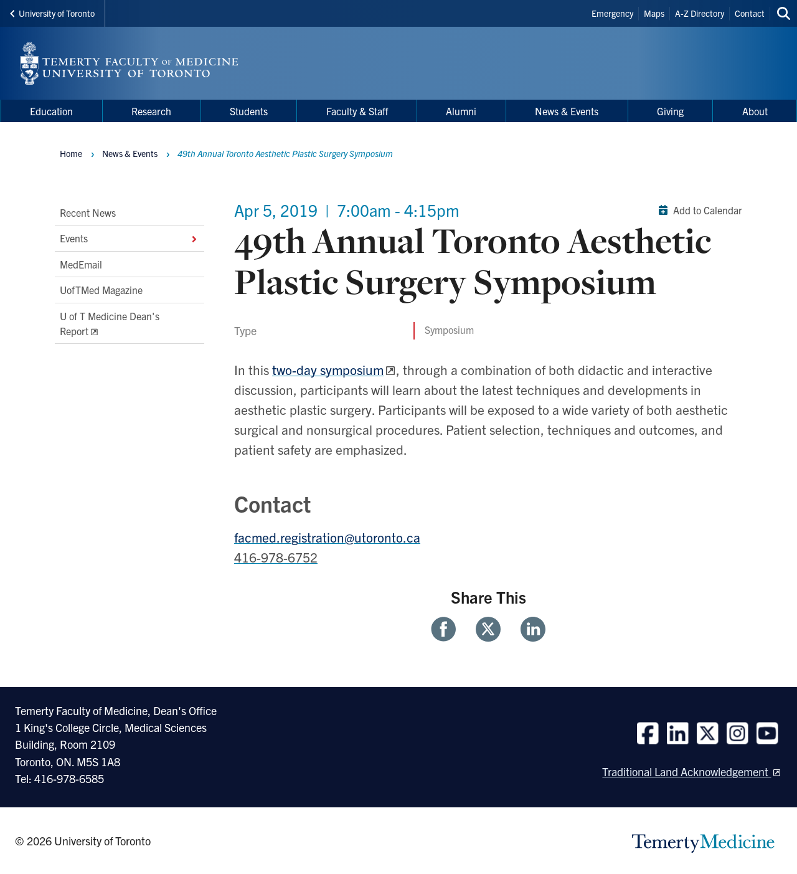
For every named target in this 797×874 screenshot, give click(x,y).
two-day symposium (328, 369)
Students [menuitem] (249, 111)
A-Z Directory (699, 13)
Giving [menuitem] (670, 111)
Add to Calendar (697, 210)
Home (71, 153)
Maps (654, 13)
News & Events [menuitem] (566, 111)
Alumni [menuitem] (461, 111)
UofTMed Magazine (101, 289)
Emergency (612, 13)
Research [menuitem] (151, 111)
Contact (750, 13)
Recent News (88, 212)
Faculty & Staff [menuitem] (357, 111)
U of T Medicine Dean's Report (109, 323)
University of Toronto (52, 13)
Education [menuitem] (51, 111)
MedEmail (81, 264)
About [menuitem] (755, 111)
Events (129, 238)
